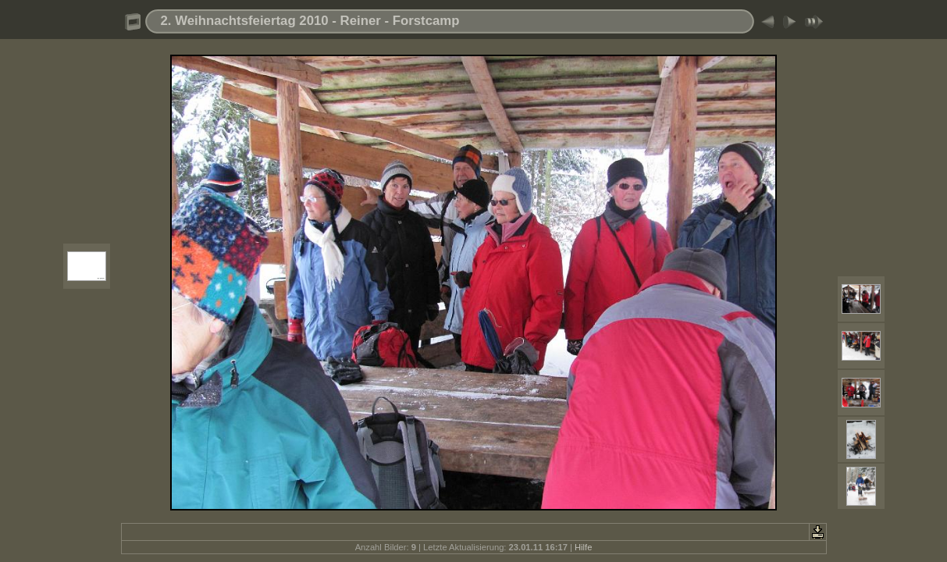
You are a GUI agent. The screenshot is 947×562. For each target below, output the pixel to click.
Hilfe (583, 547)
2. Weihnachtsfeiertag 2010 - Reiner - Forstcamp (310, 20)
